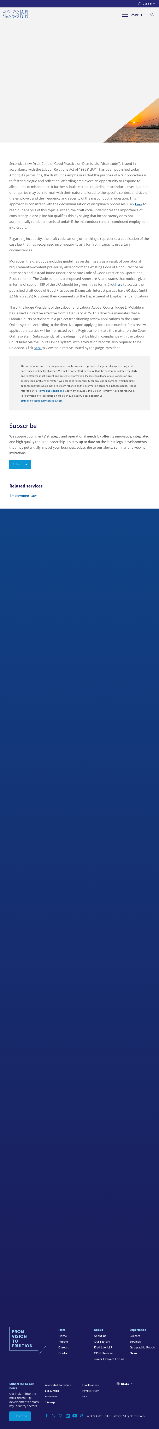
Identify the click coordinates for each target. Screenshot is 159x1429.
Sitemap (50, 1402)
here (138, 204)
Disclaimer (51, 1396)
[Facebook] (46, 1415)
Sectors (135, 1336)
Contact (64, 1353)
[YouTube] (74, 1415)
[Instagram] (60, 1415)
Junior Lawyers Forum (109, 1359)
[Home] (15, 15)
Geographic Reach (142, 1347)
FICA (85, 1396)
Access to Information (58, 1385)
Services (135, 1341)
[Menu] (132, 14)
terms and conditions (51, 390)
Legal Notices (90, 1385)
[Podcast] (81, 1415)
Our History (102, 1341)
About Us (100, 1336)
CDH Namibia (103, 1353)
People (63, 1341)
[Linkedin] (67, 1415)
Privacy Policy (90, 1390)
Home (62, 1336)
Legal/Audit (52, 1390)
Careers (63, 1347)
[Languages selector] (146, 3)
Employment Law (23, 496)
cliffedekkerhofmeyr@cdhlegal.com (42, 400)
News (133, 1353)
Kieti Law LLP (103, 1347)
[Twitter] (53, 1415)
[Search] (152, 14)
